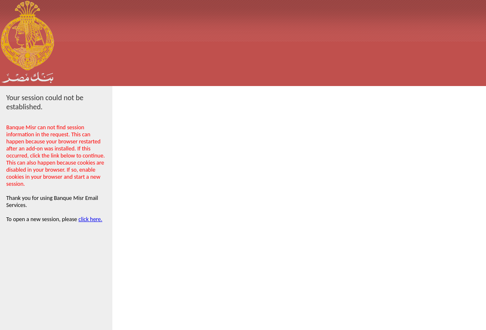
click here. (90, 219)
